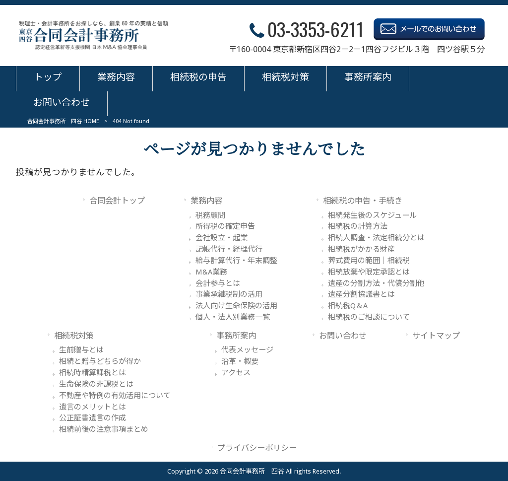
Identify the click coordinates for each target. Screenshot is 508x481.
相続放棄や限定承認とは (369, 272)
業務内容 (206, 201)
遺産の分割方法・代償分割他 (376, 283)
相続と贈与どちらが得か (100, 361)
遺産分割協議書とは (361, 294)
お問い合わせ (343, 336)
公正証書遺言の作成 (92, 417)
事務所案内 (236, 336)
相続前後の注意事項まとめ (103, 429)
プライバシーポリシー (257, 448)
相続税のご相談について (369, 317)
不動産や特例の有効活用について (115, 395)
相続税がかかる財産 (361, 249)
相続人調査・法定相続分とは (376, 237)
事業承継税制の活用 (228, 294)
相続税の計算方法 (357, 226)
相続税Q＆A (348, 305)
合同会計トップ (117, 201)
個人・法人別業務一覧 (232, 317)
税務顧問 (210, 215)
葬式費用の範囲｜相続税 (369, 260)
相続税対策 (74, 336)
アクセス (236, 372)
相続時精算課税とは (92, 372)
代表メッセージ (247, 349)
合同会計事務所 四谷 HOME (63, 121)
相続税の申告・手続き (362, 201)
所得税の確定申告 (225, 226)
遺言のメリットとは (92, 407)
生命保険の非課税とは (96, 384)
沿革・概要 (239, 361)
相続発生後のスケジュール (372, 215)
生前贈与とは (81, 349)
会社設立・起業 (221, 237)
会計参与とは (217, 283)
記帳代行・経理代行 (228, 249)
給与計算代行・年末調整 (236, 260)
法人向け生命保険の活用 (236, 305)
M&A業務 (211, 272)
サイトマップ (436, 336)
